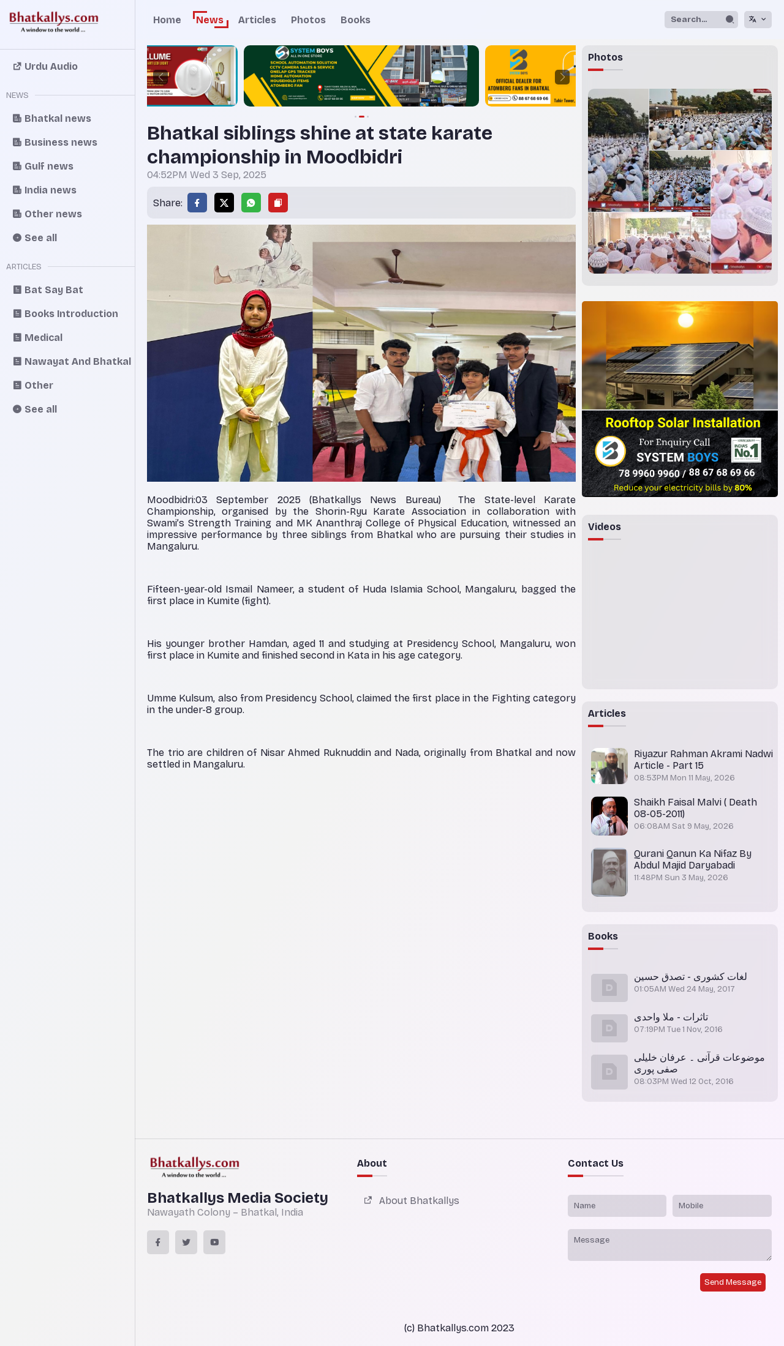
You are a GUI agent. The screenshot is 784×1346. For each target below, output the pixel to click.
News (210, 20)
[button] (160, 77)
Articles (257, 20)
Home (167, 20)
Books (356, 20)
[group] (361, 77)
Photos (308, 20)
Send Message (732, 1282)
